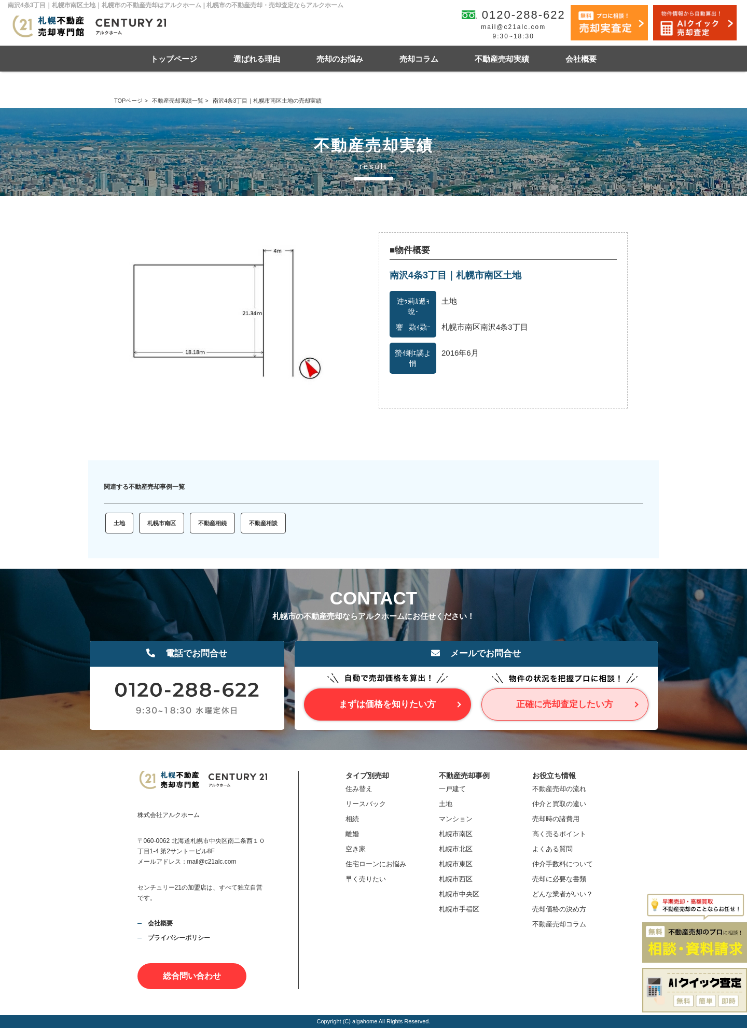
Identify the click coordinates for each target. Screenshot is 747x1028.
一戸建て (452, 789)
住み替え (358, 789)
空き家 (355, 849)
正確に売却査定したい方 (564, 704)
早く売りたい (365, 879)
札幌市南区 (161, 523)
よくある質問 (552, 849)
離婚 (352, 834)
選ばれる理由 (256, 58)
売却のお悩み (339, 58)
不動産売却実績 (502, 58)
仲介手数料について (562, 864)
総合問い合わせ (192, 975)
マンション (456, 819)
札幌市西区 (456, 879)
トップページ (173, 58)
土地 (119, 523)
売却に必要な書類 (559, 879)
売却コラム (418, 58)
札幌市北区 (456, 849)
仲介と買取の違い (559, 804)
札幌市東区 (456, 864)
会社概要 (581, 58)
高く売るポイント (559, 834)
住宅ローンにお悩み (375, 864)
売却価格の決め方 (559, 909)
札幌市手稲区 (459, 909)
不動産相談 (263, 523)
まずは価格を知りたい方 (387, 704)
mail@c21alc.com (513, 27)
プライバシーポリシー (179, 937)
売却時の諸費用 (555, 819)
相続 (352, 819)
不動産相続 (212, 523)
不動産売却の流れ (559, 789)
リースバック (365, 804)
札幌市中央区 (459, 894)
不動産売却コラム (559, 924)
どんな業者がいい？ (562, 894)
